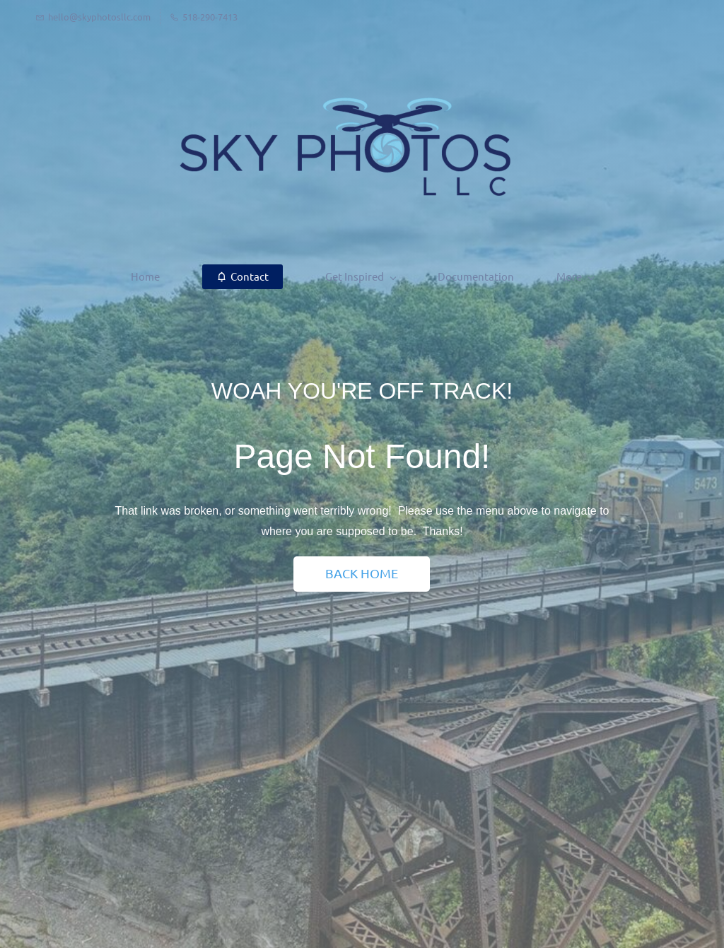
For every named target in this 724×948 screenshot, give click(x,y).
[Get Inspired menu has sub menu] (286, 277)
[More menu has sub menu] (649, 277)
